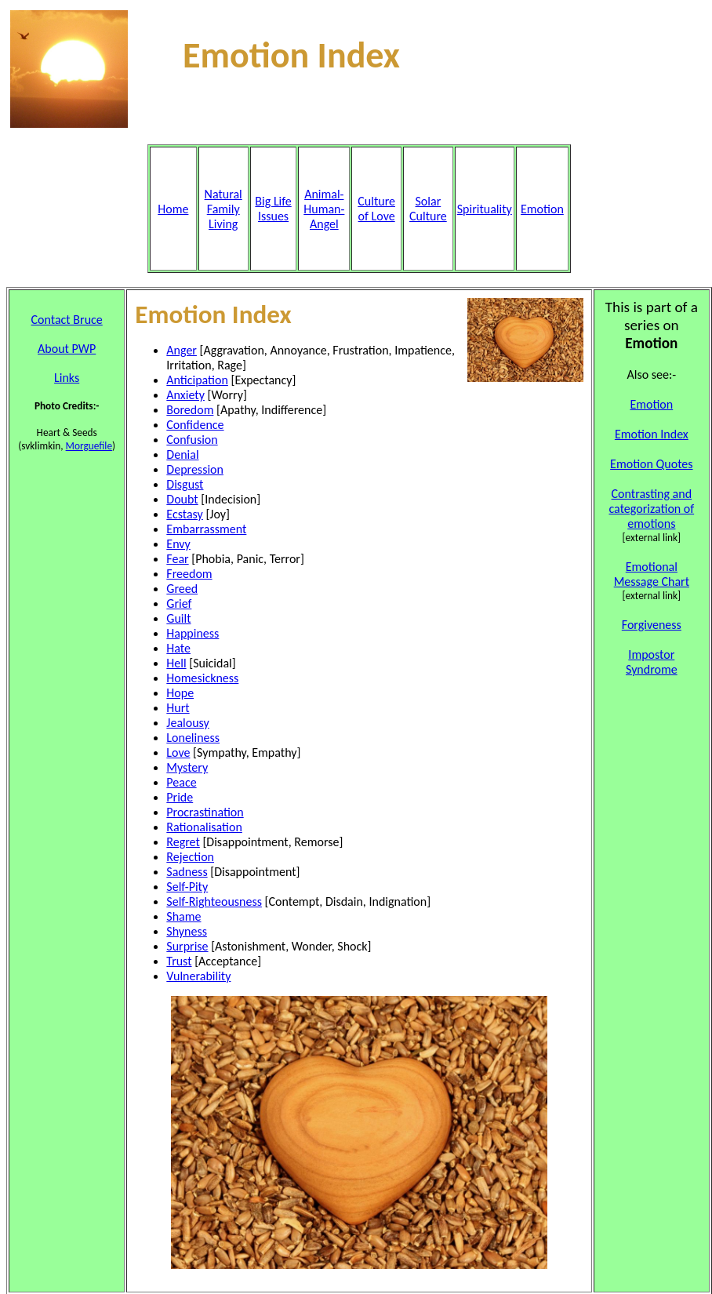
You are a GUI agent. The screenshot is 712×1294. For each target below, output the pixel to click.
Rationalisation (204, 827)
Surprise (187, 946)
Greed (182, 588)
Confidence (194, 424)
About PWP (67, 348)
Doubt (182, 499)
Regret (183, 841)
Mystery (187, 767)
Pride (179, 797)
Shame (183, 916)
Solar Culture (428, 209)
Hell (176, 663)
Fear (177, 558)
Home (173, 209)
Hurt (177, 707)
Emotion (651, 404)
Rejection (190, 856)
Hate (178, 648)
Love (178, 752)
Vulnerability (198, 976)
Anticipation (197, 380)
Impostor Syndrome (651, 662)
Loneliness (193, 737)
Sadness (186, 871)
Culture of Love (376, 209)
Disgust (184, 484)
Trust (178, 961)
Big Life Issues (273, 209)
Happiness (192, 633)
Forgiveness (651, 624)
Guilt (178, 618)
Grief (178, 603)
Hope (180, 692)
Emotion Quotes (651, 463)
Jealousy (187, 722)
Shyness (186, 931)
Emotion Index (651, 434)
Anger (181, 350)
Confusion (191, 439)
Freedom (189, 573)
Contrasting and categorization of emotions (651, 508)
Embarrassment (206, 529)
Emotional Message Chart (651, 574)
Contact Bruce (67, 319)
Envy (178, 543)
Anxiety (185, 394)
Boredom (189, 409)
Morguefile (89, 446)
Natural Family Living (223, 209)
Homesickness (202, 678)
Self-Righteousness (214, 901)
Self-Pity (187, 886)
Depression (194, 469)
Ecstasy (184, 514)
